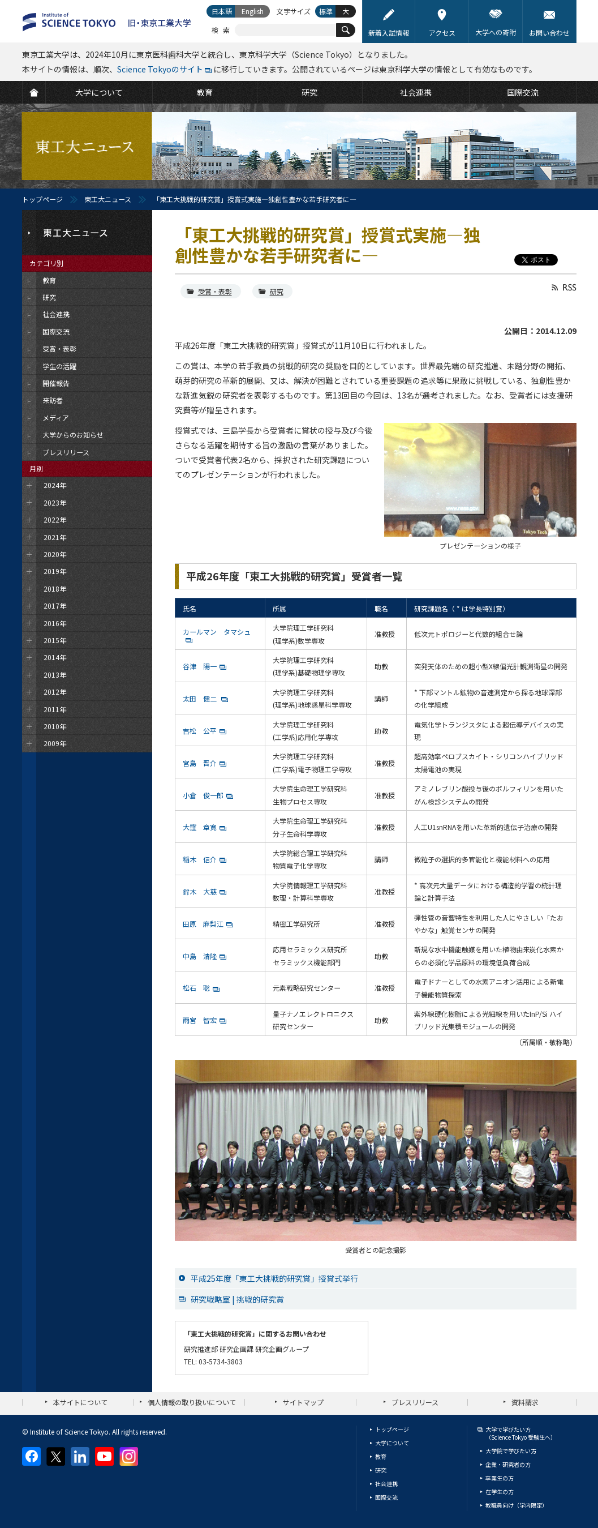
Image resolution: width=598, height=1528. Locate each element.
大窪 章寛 (200, 827)
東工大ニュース (107, 199)
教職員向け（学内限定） (516, 1505)
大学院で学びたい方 (510, 1450)
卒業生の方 (499, 1478)
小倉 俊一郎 (203, 795)
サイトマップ (303, 1402)
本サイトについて (80, 1402)
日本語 (222, 11)
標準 (326, 11)
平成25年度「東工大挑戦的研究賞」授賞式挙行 (274, 1278)
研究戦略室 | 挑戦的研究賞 (237, 1299)
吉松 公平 (200, 730)
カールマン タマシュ (217, 631)
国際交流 (386, 1497)
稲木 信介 (200, 859)
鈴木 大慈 (200, 891)
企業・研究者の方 (508, 1464)
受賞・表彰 (215, 291)
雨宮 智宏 (200, 1020)
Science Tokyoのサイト (160, 69)
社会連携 (386, 1483)
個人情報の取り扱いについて (192, 1402)
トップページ (42, 199)
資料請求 (525, 1402)
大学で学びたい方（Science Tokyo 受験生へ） (520, 1433)
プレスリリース (415, 1402)
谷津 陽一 (200, 666)
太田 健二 (200, 698)
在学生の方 (499, 1491)
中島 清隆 (200, 956)
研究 (276, 291)
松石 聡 (196, 987)
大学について (392, 1443)
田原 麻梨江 (203, 923)
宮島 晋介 (200, 763)
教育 (380, 1456)
